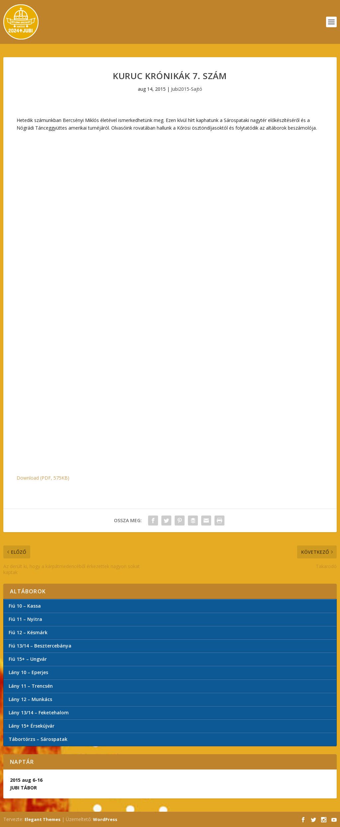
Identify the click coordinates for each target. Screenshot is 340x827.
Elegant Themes (42, 819)
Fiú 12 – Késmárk (28, 632)
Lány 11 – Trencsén (31, 686)
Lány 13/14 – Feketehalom (39, 712)
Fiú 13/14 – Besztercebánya (40, 646)
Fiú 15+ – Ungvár (28, 659)
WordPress (105, 819)
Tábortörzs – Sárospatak (38, 739)
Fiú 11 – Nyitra (25, 619)
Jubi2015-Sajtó (186, 89)
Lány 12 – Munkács (30, 699)
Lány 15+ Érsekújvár (31, 726)
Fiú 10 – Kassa (25, 606)
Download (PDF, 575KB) (43, 478)
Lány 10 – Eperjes (28, 672)
